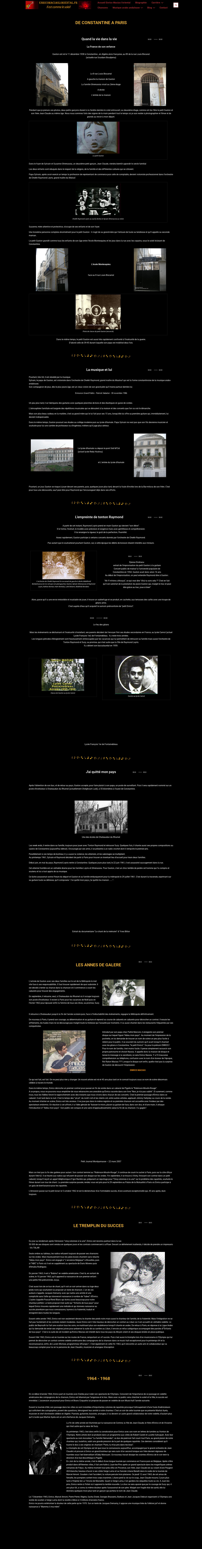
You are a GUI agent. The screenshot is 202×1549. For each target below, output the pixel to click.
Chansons (103, 7)
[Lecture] (145, 39)
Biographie (141, 2)
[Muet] (164, 39)
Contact (164, 7)
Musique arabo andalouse (128, 7)
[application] (157, 39)
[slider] (156, 39)
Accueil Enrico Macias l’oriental (114, 2)
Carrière (158, 2)
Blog (151, 7)
